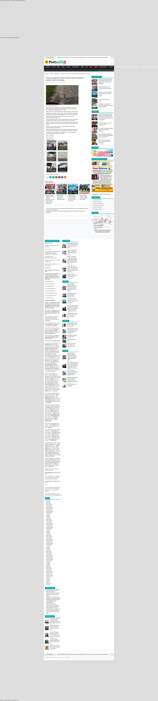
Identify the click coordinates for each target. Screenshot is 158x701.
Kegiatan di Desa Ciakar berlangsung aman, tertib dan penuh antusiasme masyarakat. (72, 198)
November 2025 (49, 508)
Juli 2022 (48, 562)
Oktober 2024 (49, 526)
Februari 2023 (49, 552)
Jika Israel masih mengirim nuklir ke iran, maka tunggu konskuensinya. (55, 647)
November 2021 (49, 572)
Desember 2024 (49, 523)
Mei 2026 (48, 500)
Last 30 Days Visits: (97, 205)
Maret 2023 (48, 551)
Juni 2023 (48, 547)
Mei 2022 (48, 564)
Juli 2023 (48, 546)
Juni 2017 (48, 584)
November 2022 (49, 556)
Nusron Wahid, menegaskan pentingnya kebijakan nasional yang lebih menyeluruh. (105, 129)
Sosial (63, 66)
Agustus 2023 (49, 544)
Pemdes (96, 66)
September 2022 (49, 559)
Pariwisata (150, 66)
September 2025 (49, 511)
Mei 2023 (48, 548)
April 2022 (48, 566)
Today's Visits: (96, 199)
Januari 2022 (48, 570)
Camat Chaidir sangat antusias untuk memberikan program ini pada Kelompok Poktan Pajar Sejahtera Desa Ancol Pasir (72, 269)
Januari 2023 (48, 554)
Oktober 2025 (49, 509)
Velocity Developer (67, 657)
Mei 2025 (48, 516)
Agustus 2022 (49, 560)
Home (47, 73)
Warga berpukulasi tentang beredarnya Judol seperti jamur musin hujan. (72, 315)
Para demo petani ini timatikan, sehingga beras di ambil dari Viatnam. (72, 275)
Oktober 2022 (49, 558)
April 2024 (48, 534)
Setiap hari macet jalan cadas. (103, 99)
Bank (58, 66)
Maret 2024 (48, 535)
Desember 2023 (49, 539)
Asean (82, 66)
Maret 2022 (48, 567)
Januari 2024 (48, 538)
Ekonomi (48, 66)
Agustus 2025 (49, 512)
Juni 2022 (48, 563)
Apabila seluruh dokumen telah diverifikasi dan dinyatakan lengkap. (72, 294)
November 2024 (49, 524)
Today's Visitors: (96, 201)
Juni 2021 (48, 579)
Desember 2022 (49, 555)
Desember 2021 (49, 571)
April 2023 (48, 550)
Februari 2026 (49, 504)
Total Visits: (95, 207)
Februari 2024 (49, 536)
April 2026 (48, 501)
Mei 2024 (48, 532)
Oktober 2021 (49, 574)
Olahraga (143, 66)
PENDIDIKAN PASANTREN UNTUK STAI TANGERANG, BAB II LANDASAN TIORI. (52, 601)
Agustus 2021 (49, 576)
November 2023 (49, 540)
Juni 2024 (48, 531)
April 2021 (48, 582)
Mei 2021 (48, 580)
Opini (91, 66)
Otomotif (111, 66)
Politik (53, 66)
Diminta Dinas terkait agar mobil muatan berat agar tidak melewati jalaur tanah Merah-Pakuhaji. (105, 105)
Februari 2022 (49, 568)
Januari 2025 (48, 522)
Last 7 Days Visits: (96, 203)
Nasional (137, 66)
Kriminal (131, 66)
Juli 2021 (48, 578)
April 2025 (48, 517)
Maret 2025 (48, 519)
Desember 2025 (49, 507)
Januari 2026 (48, 505)
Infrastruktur (103, 66)
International (75, 66)
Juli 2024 (48, 530)
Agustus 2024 (49, 528)
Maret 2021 (48, 583)
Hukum (125, 66)
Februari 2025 (49, 520)
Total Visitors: (96, 209)
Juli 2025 (48, 513)
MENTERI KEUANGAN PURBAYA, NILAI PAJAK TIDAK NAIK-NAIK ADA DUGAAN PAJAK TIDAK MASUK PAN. (105, 135)
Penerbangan (118, 66)
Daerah (68, 66)
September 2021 (49, 575)
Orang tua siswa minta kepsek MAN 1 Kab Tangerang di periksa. (71, 345)
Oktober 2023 (49, 542)
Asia (87, 66)
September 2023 (49, 543)
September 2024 (49, 527)
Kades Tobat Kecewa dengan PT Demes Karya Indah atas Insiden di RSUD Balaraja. (104, 141)
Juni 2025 (48, 515)
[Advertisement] (38, 10)
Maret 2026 (48, 503)
